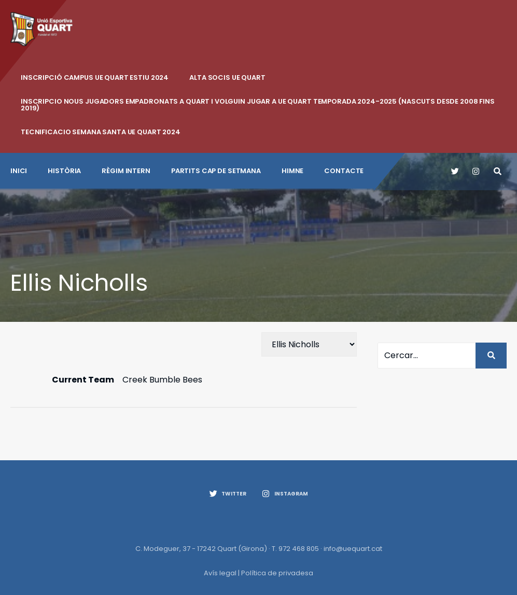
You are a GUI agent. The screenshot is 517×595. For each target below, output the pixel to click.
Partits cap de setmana (216, 171)
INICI (18, 171)
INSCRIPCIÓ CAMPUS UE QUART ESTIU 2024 (95, 77)
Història (64, 171)
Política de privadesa (277, 573)
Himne (292, 171)
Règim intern (126, 171)
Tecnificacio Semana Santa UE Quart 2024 (100, 132)
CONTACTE (344, 171)
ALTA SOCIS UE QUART (227, 77)
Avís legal (220, 573)
